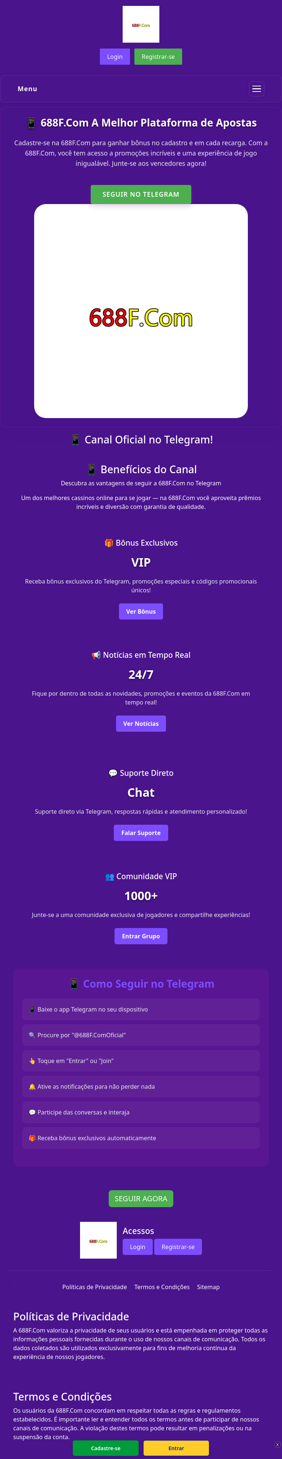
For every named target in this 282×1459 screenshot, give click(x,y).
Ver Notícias (141, 724)
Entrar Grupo (141, 936)
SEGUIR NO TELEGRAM (141, 194)
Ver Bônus (141, 611)
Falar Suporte (140, 833)
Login (115, 57)
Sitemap (208, 1287)
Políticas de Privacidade (94, 1287)
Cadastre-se (105, 1448)
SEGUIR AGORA (141, 1198)
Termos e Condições (162, 1287)
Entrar (176, 1448)
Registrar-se (158, 57)
